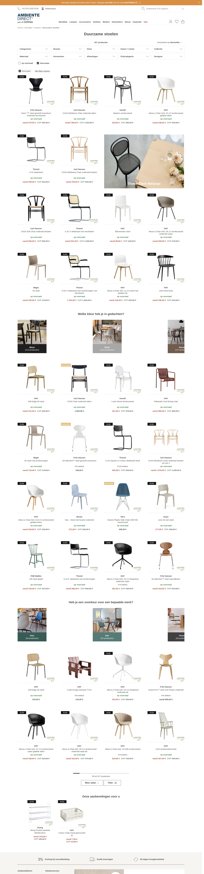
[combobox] (163, 9)
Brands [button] (56, 49)
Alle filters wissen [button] (42, 71)
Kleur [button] (89, 49)
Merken (106, 22)
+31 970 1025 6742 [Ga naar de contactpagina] (28, 8)
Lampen (73, 22)
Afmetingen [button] (92, 56)
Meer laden (90, 780)
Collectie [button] (158, 49)
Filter (112, 780)
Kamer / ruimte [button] (127, 49)
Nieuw (128, 22)
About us (21, 871)
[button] (167, 42)
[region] (36, 99)
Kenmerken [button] (58, 56)
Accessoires (85, 22)
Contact (48, 871)
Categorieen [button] (25, 49)
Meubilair (63, 22)
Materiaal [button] (24, 56)
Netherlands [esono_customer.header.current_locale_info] (49, 8)
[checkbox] (25, 71)
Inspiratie (137, 22)
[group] (101, 71)
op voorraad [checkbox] (27, 63)
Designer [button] (158, 56)
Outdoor (97, 22)
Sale (146, 22)
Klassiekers (117, 22)
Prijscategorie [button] (127, 56)
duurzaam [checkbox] (44, 63)
